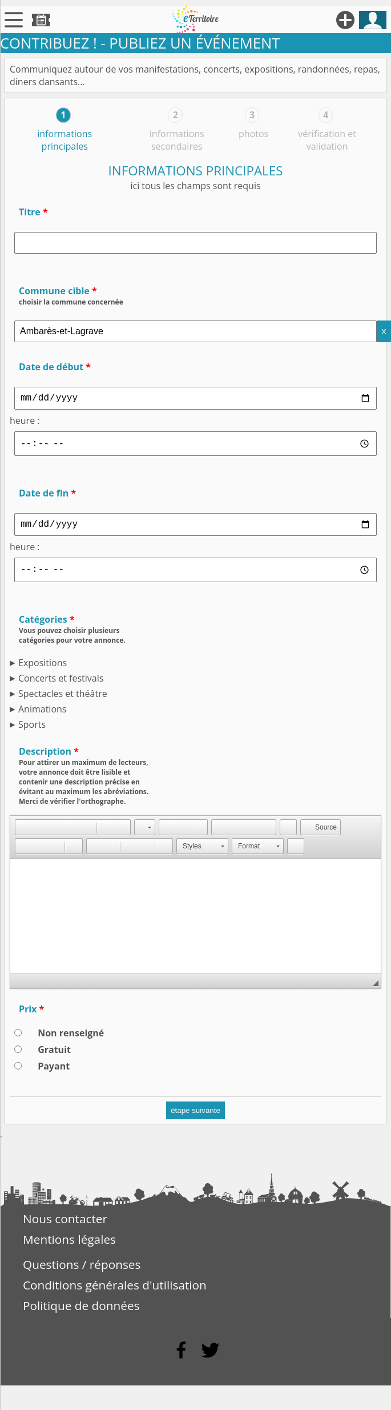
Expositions (42, 668)
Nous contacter (65, 1224)
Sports (32, 730)
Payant (54, 1071)
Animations (42, 714)
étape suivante (195, 1116)
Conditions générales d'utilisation (115, 1291)
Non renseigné (71, 1038)
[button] (23, 833)
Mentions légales (69, 1245)
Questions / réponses (81, 1270)
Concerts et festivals (60, 684)
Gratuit (54, 1055)
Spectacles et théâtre (62, 699)
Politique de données (81, 1311)
